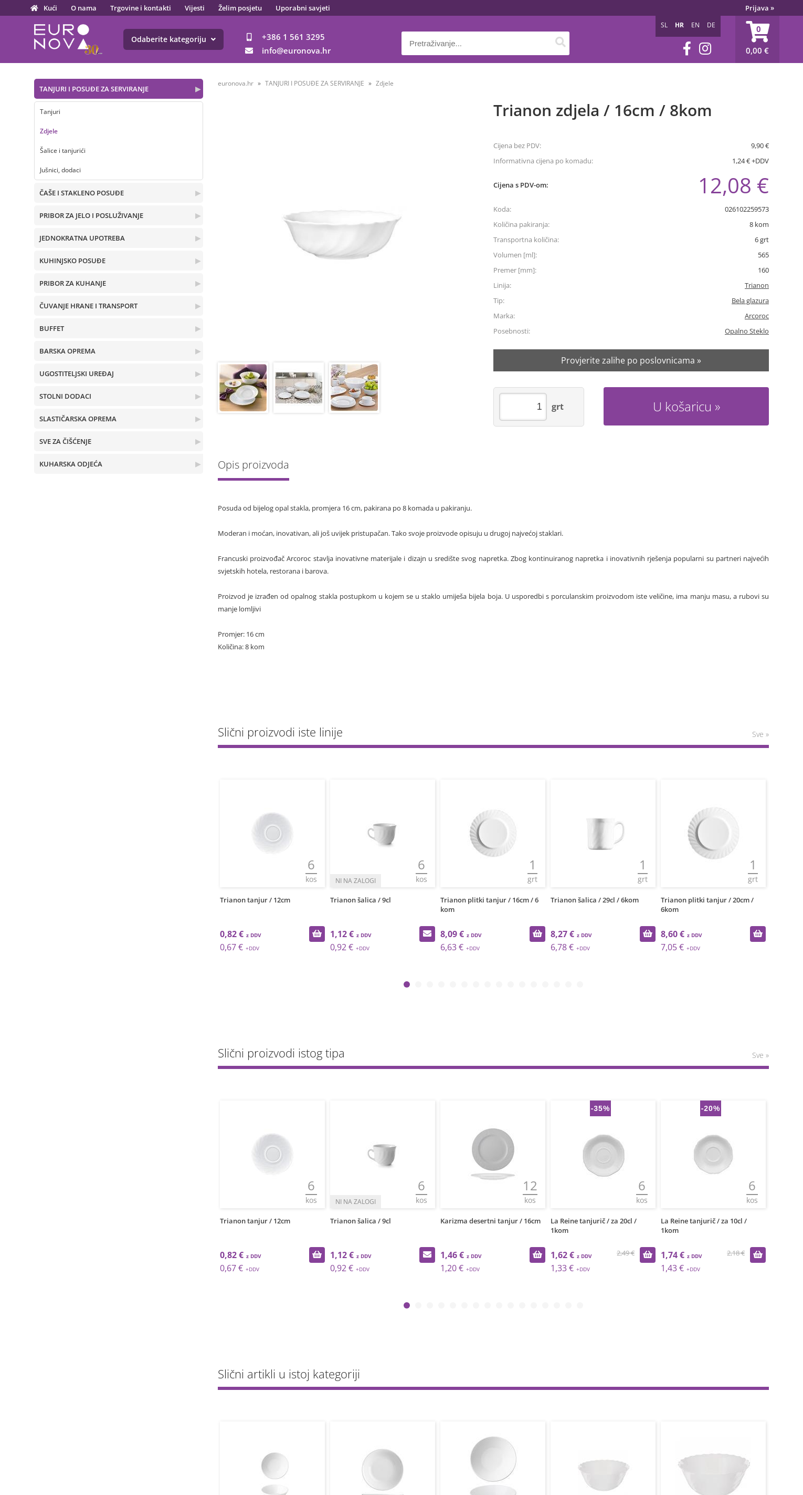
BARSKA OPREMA (67, 351)
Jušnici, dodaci (60, 169)
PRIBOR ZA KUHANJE (72, 283)
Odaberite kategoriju (173, 39)
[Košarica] (757, 39)
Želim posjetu (240, 8)
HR (679, 24)
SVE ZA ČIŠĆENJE (65, 441)
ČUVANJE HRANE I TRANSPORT (88, 305)
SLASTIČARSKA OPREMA (78, 418)
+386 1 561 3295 (293, 37)
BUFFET (51, 328)
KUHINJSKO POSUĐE (72, 260)
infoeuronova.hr (296, 50)
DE (711, 24)
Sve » (760, 734)
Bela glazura (750, 300)
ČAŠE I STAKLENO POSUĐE (81, 193)
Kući (50, 8)
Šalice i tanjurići (63, 150)
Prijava (759, 8)
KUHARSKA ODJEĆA (70, 464)
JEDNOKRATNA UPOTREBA (82, 238)
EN (695, 24)
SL (664, 24)
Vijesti (195, 8)
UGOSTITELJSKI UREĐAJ (76, 373)
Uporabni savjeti (303, 8)
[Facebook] (687, 48)
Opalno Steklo (747, 331)
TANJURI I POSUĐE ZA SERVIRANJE (94, 89)
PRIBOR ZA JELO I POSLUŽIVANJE (91, 215)
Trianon (757, 285)
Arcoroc (757, 315)
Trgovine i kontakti (140, 8)
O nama (84, 8)
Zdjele (49, 131)
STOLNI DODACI (65, 396)
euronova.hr (235, 83)
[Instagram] (705, 48)
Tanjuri (50, 111)
